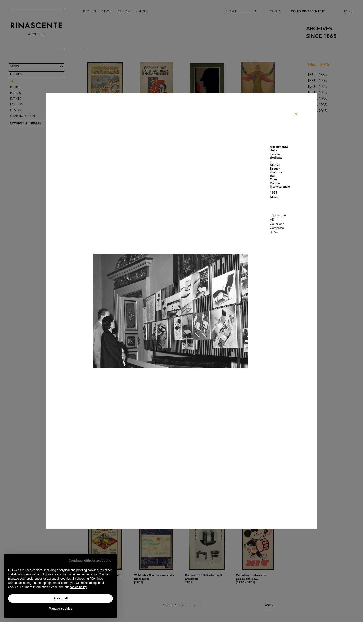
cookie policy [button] (78, 587)
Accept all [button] (60, 598)
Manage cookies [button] (60, 608)
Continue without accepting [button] (90, 560)
